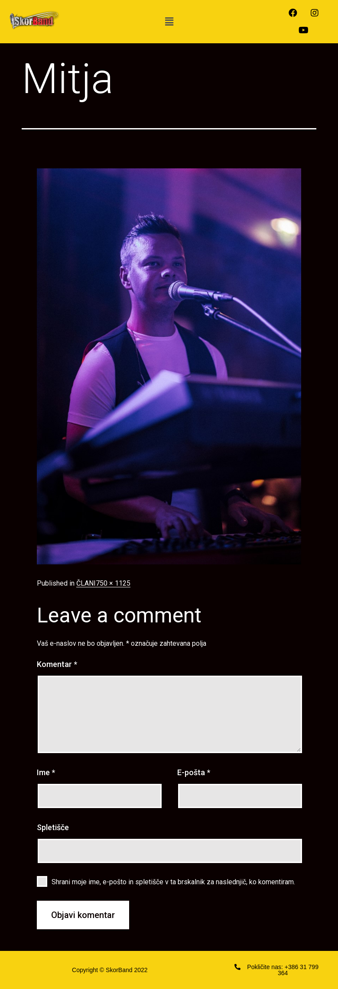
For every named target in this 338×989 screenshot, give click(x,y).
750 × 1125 (113, 583)
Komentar (57, 664)
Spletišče (53, 827)
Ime (46, 772)
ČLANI (86, 583)
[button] (169, 21)
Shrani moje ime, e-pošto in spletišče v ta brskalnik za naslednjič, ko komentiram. (173, 882)
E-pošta (193, 772)
